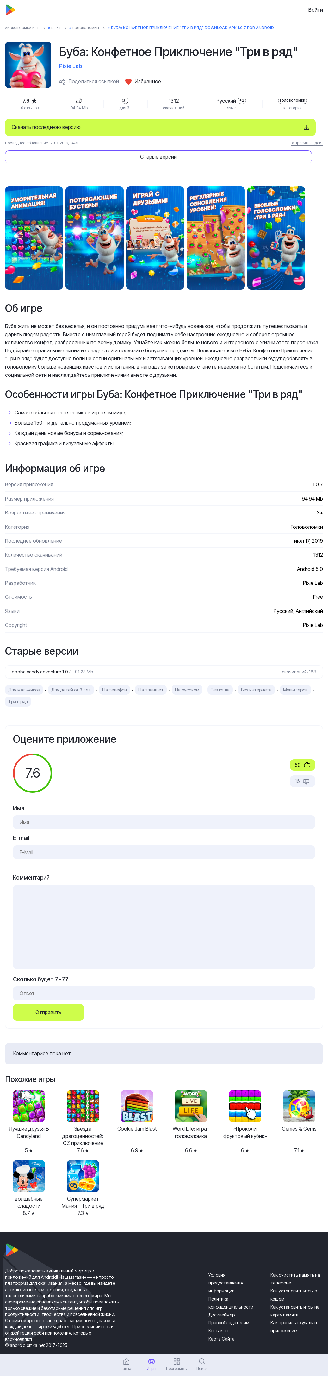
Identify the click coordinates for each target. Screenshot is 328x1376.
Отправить (48, 995)
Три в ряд (18, 684)
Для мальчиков (24, 673)
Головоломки (95, 27)
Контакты (218, 1313)
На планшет (151, 673)
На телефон (114, 673)
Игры (63, 27)
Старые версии (262, 127)
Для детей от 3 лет (71, 673)
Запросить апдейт (307, 143)
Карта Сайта (221, 1321)
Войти (315, 10)
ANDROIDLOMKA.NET (25, 27)
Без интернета (256, 673)
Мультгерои (295, 673)
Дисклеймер (221, 1298)
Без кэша (220, 673)
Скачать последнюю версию (46, 127)
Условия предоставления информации (225, 1266)
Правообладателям (228, 1306)
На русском (187, 673)
